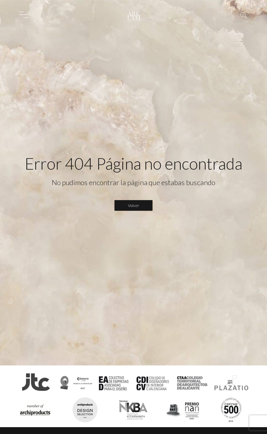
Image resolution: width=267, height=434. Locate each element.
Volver (133, 205)
